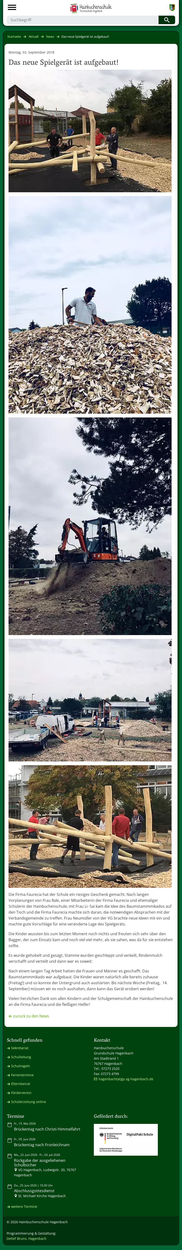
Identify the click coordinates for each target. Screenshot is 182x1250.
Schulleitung (21, 1057)
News (50, 36)
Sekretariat (19, 1048)
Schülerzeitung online (28, 1101)
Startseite (14, 36)
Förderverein (21, 1092)
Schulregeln (20, 1066)
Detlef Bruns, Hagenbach (26, 1238)
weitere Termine (24, 1206)
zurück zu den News (31, 1016)
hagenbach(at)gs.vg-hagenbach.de (126, 1079)
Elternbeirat (20, 1083)
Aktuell (33, 36)
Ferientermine (22, 1075)
